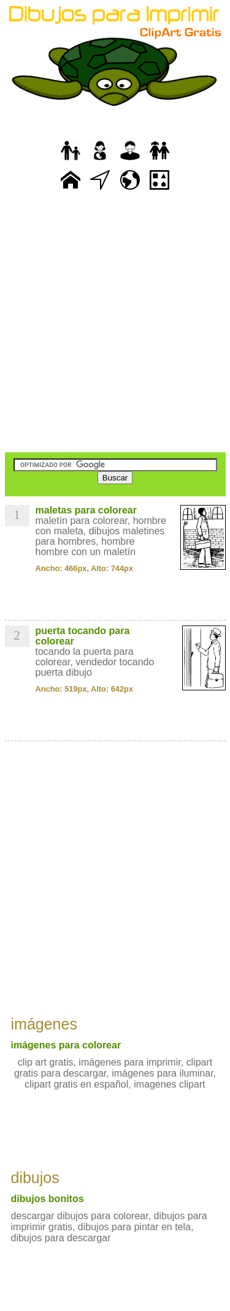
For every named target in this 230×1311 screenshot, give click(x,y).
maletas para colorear (86, 510)
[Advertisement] (115, 323)
